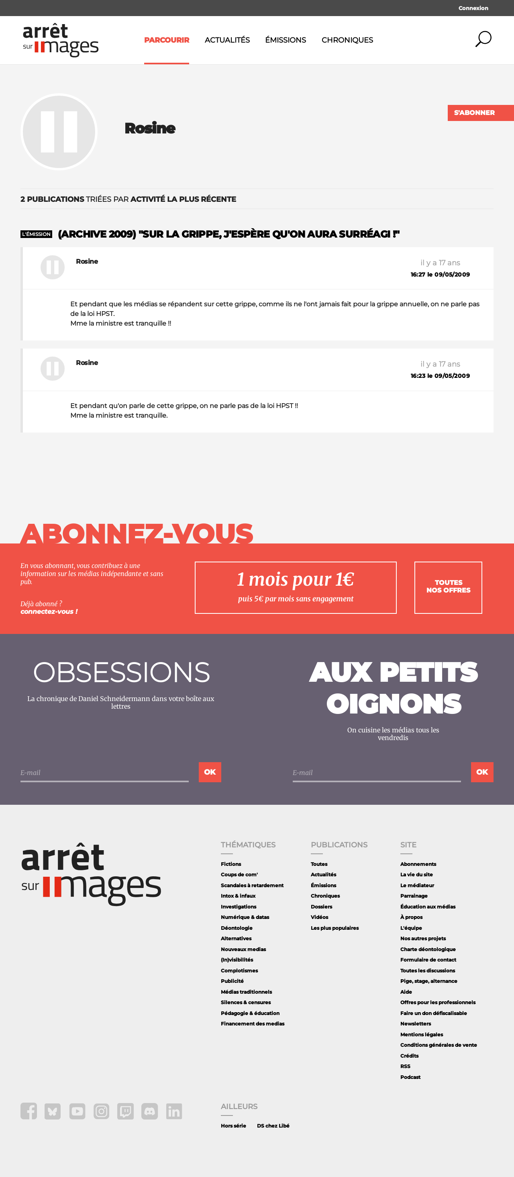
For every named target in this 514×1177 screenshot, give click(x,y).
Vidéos (319, 917)
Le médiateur (417, 885)
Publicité (232, 981)
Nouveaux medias (243, 949)
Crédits (409, 1056)
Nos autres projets (423, 938)
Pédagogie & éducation (250, 1013)
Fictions (231, 864)
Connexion (473, 8)
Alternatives (236, 938)
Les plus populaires (335, 928)
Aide (406, 992)
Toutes (319, 864)
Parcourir (166, 40)
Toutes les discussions (427, 971)
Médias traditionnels (246, 992)
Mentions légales (421, 1034)
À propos (411, 917)
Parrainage (414, 896)
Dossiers (321, 907)
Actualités (227, 40)
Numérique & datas (245, 917)
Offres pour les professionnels (437, 1002)
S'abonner (474, 113)
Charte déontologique (428, 949)
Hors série (233, 1126)
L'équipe (411, 928)
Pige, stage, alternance (428, 981)
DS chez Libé (273, 1126)
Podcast (410, 1077)
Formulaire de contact (428, 960)
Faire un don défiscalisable (433, 1013)
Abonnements (418, 864)
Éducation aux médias (427, 907)
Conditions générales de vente (438, 1045)
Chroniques (347, 40)
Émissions (285, 40)
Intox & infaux (238, 896)
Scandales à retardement (252, 885)
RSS (405, 1066)
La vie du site (416, 874)
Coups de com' (239, 874)
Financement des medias (252, 1024)
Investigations (238, 907)
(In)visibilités (237, 960)
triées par (128, 199)
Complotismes (239, 971)
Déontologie (237, 928)
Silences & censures (246, 1002)
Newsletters (415, 1024)
